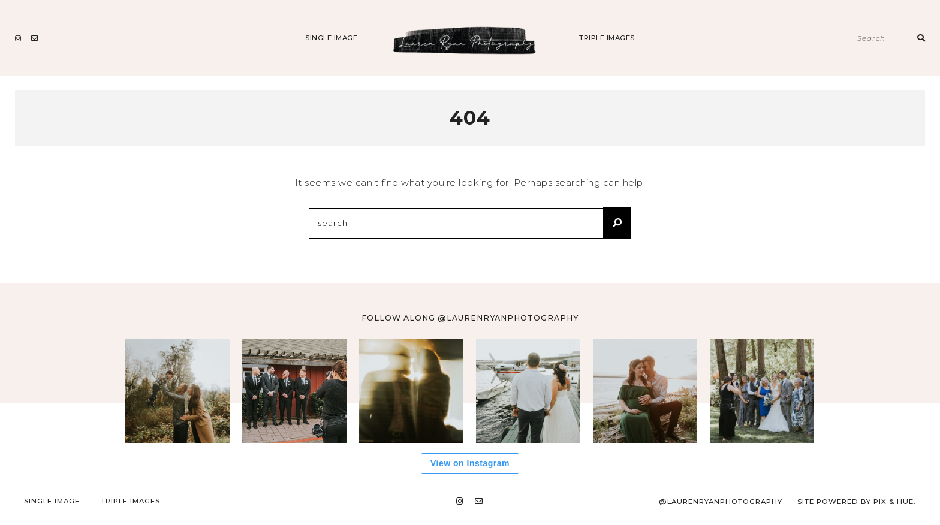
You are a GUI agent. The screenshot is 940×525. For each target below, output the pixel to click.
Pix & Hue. (894, 501)
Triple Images (607, 38)
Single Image (331, 38)
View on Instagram (470, 463)
